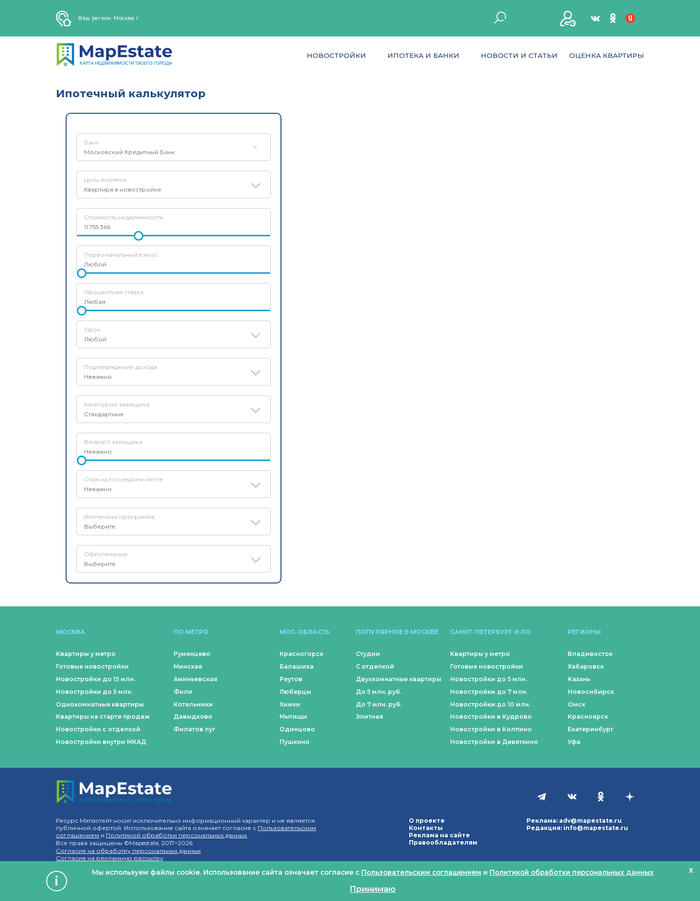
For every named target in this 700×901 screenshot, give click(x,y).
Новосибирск (591, 691)
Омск (576, 704)
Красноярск (588, 716)
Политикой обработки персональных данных (176, 835)
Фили (183, 691)
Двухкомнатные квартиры (398, 679)
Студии (368, 653)
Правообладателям (443, 842)
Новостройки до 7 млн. (488, 691)
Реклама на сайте (439, 835)
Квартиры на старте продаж (103, 716)
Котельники (193, 704)
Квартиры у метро (86, 653)
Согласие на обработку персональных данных (128, 850)
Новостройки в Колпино (491, 729)
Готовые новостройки (92, 666)
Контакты (426, 827)
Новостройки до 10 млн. (490, 704)
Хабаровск (586, 666)
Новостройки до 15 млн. (95, 679)
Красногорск (301, 653)
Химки (290, 704)
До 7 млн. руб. (379, 704)
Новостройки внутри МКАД (101, 741)
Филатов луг (194, 729)
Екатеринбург (590, 729)
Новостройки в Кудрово (491, 716)
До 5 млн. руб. (379, 691)
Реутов (291, 679)
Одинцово (297, 729)
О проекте (427, 820)
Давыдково (193, 716)
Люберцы (295, 691)
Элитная (369, 716)
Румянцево (192, 653)
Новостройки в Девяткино (494, 741)
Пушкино (295, 741)
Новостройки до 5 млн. (94, 691)
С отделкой (375, 666)
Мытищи (293, 716)
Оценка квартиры (606, 55)
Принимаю (373, 889)
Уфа (574, 741)
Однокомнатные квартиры (100, 704)
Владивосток (590, 653)
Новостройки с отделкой (98, 729)
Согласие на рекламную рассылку (109, 858)
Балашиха (297, 666)
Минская (188, 666)
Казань (579, 679)
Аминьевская (195, 679)
